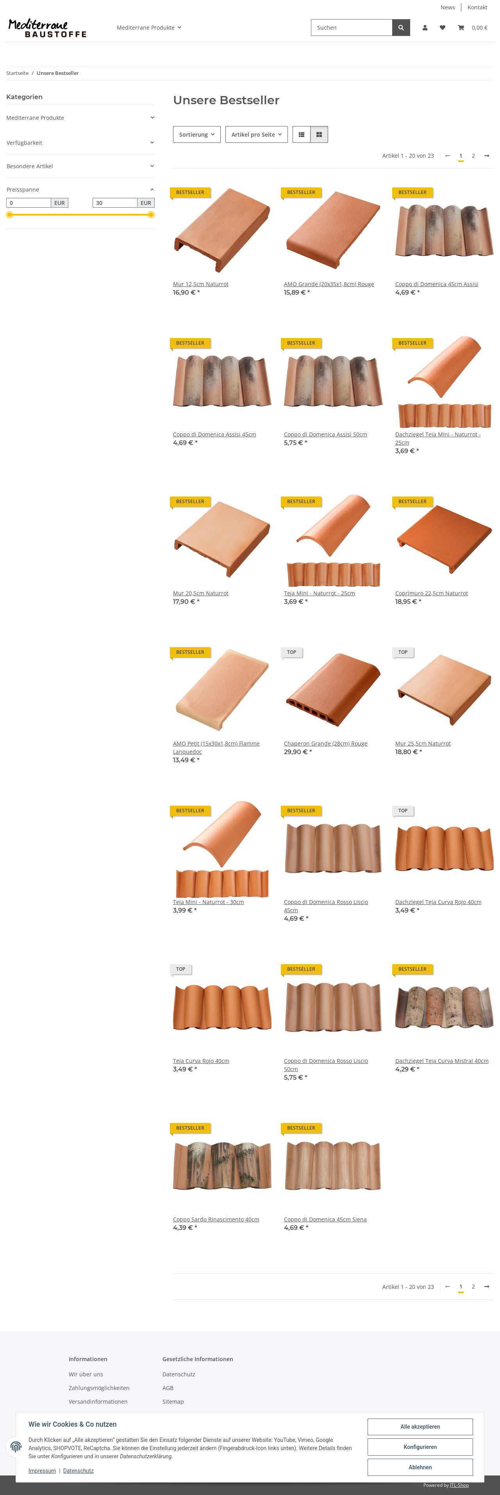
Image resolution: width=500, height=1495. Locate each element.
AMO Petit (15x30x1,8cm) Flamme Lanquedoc (216, 747)
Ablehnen (420, 1467)
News (448, 7)
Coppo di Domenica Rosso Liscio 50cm (326, 1065)
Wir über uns (86, 1374)
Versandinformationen (98, 1401)
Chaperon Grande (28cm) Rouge (326, 743)
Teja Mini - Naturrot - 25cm (319, 593)
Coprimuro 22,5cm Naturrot (431, 593)
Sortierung (193, 134)
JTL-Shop (459, 1485)
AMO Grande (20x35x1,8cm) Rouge (329, 284)
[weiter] (487, 155)
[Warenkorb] (473, 27)
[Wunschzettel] (443, 27)
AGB (167, 1388)
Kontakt (478, 7)
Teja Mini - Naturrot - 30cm (208, 902)
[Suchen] (352, 27)
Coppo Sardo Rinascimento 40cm (216, 1219)
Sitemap (173, 1401)
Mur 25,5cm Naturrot (423, 743)
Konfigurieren (420, 1447)
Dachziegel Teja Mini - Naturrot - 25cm (438, 438)
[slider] (9, 215)
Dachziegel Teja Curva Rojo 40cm (438, 902)
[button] (425, 27)
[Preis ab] (28, 203)
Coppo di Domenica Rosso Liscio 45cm (326, 906)
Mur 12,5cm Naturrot (201, 284)
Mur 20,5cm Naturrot (201, 593)
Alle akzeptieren (420, 1427)
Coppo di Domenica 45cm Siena (325, 1219)
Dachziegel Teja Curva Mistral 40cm (442, 1060)
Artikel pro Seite (253, 134)
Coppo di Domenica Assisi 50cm (325, 434)
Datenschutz (78, 1471)
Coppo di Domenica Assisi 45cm (214, 434)
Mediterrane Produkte (35, 117)
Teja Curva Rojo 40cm (201, 1060)
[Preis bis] (115, 203)
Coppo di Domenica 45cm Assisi (437, 284)
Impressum (42, 1471)
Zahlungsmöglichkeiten (99, 1388)
